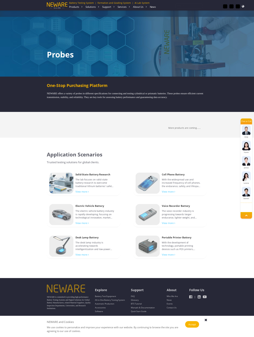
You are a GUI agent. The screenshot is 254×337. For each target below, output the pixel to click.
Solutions (91, 6)
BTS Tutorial (136, 303)
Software (99, 311)
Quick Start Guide (138, 311)
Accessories (62, 13)
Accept (192, 324)
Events (170, 303)
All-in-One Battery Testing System (110, 300)
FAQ (133, 296)
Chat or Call (246, 121)
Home (52, 13)
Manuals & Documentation (143, 307)
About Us (138, 6)
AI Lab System (142, 2)
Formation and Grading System (114, 2)
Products (74, 6)
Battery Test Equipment (105, 296)
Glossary (135, 300)
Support (106, 6)
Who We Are (172, 296)
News (153, 6)
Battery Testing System (81, 2)
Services (122, 6)
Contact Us (171, 307)
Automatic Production (104, 303)
